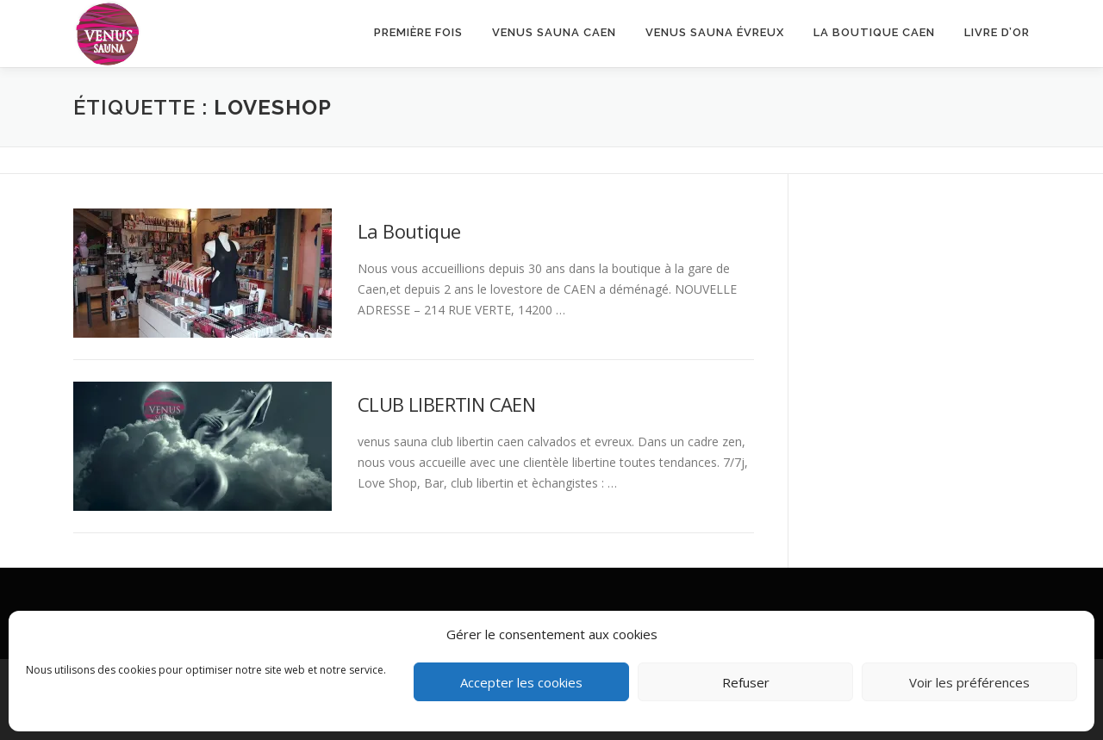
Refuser (746, 682)
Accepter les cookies (521, 682)
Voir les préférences (969, 682)
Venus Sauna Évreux (714, 32)
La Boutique (409, 231)
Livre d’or (997, 32)
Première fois (418, 32)
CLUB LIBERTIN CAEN (446, 404)
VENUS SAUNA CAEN (554, 32)
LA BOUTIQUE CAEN (874, 32)
